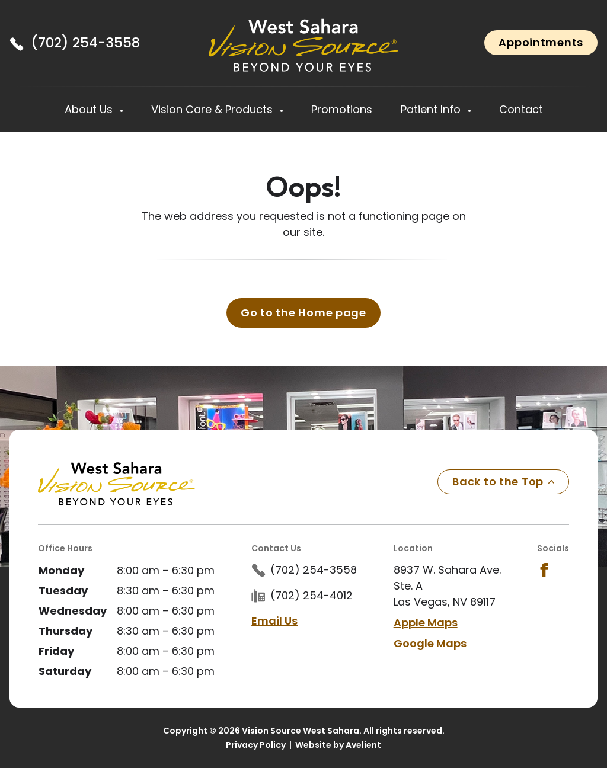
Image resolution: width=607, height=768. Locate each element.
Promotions (341, 109)
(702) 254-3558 (85, 42)
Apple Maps (426, 622)
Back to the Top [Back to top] (503, 481)
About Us (90, 109)
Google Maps (430, 643)
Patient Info (432, 109)
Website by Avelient (338, 745)
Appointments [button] (541, 42)
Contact (521, 109)
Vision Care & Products (213, 109)
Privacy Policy (256, 745)
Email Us (274, 620)
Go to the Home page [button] (303, 312)
